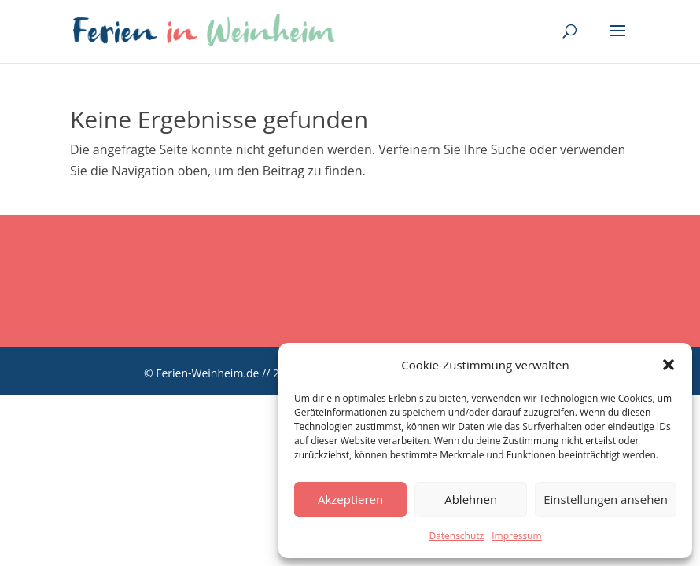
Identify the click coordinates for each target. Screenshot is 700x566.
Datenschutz (456, 535)
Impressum (516, 535)
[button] (668, 365)
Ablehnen (470, 499)
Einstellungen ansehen (605, 499)
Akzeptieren (350, 499)
